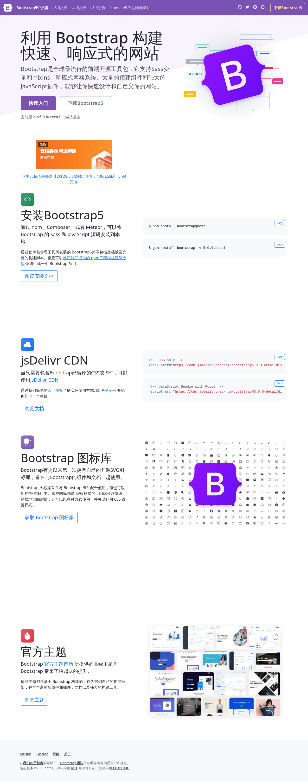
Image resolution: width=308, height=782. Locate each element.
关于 (67, 754)
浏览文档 (34, 408)
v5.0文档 (60, 7)
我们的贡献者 (33, 763)
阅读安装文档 (39, 276)
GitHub (25, 754)
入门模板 (55, 390)
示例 (55, 754)
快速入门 (38, 103)
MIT (74, 768)
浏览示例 (108, 390)
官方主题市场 (59, 664)
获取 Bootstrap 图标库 (49, 517)
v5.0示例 (98, 7)
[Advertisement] (154, 301)
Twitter (42, 754)
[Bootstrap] (8, 8)
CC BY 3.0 (120, 768)
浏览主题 (34, 699)
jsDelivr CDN (44, 380)
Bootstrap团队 (71, 763)
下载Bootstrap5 (288, 7)
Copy (279, 223)
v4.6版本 (72, 117)
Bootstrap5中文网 (32, 7)
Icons (114, 7)
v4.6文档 (79, 7)
